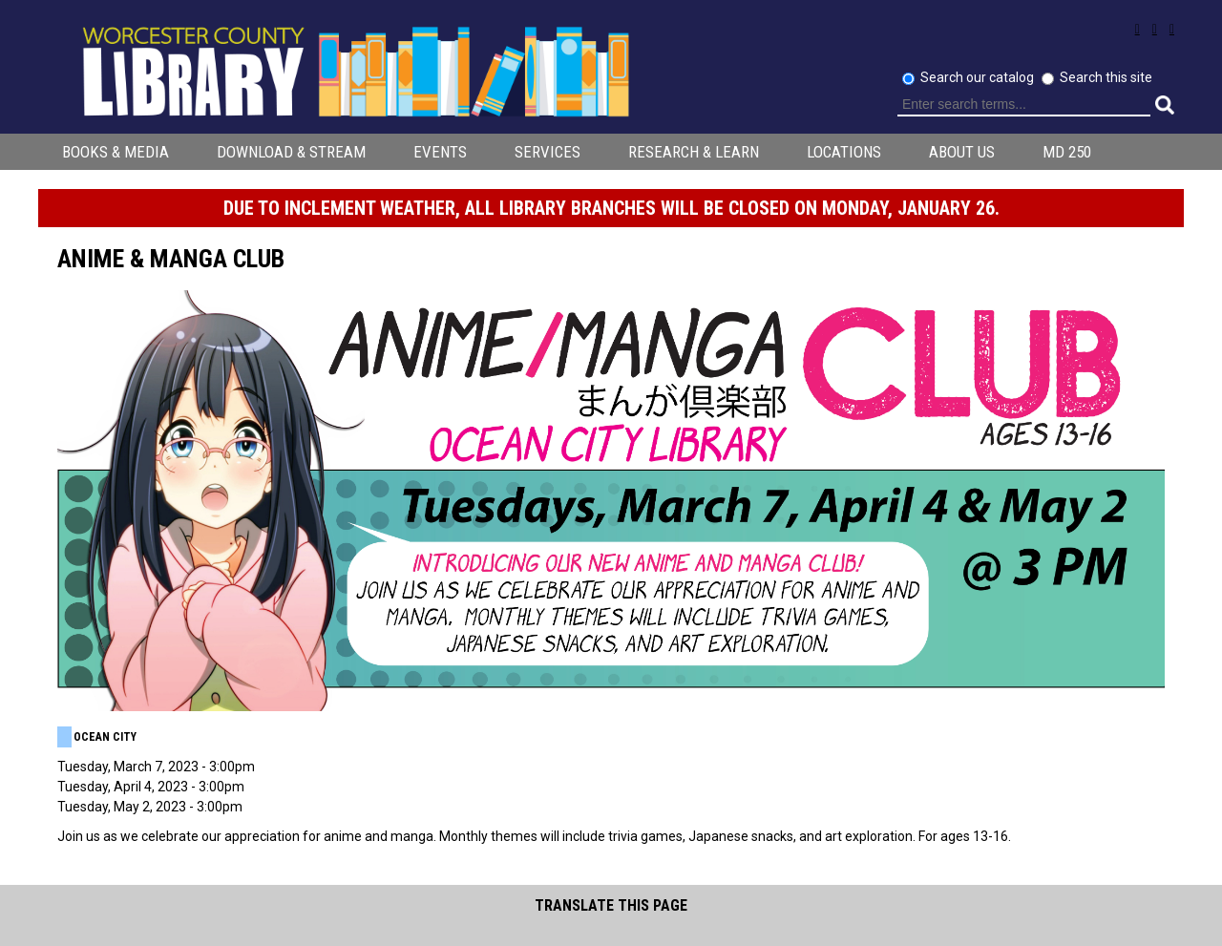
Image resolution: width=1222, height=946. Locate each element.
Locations (844, 151)
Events (440, 151)
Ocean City (105, 737)
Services (547, 151)
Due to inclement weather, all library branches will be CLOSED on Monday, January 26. (611, 208)
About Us (962, 151)
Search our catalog (978, 77)
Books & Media (115, 151)
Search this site (1106, 77)
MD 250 (1067, 151)
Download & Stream (291, 151)
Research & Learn (693, 151)
